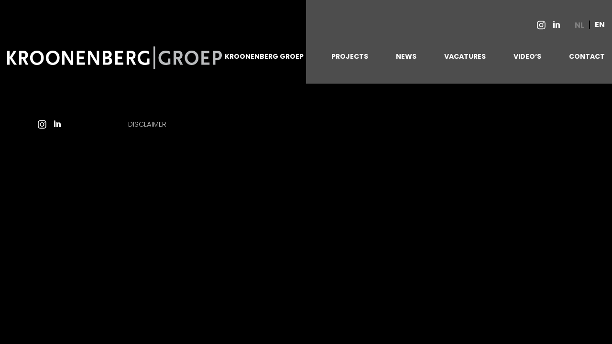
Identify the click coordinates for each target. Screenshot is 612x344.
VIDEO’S (527, 56)
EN (600, 25)
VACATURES (465, 56)
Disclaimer (147, 124)
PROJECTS (349, 56)
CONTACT (587, 56)
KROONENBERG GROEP (264, 56)
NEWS (406, 56)
